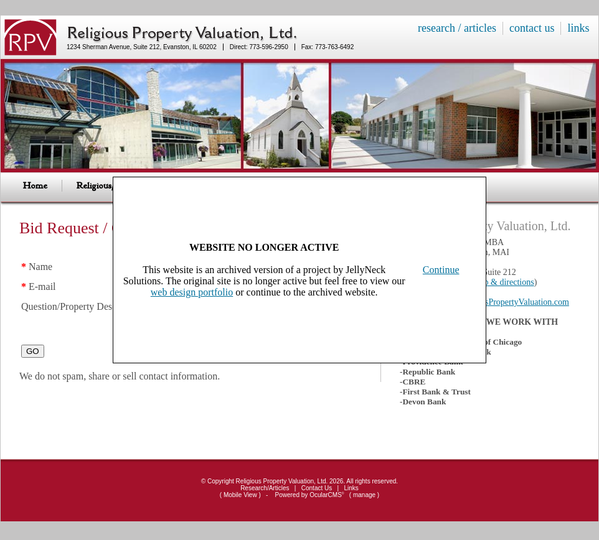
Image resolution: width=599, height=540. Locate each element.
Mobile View (240, 494)
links (578, 28)
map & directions (503, 282)
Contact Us (316, 488)
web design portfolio (192, 292)
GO (32, 358)
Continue (441, 269)
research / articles (457, 28)
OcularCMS (326, 494)
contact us (531, 28)
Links (351, 488)
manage (364, 494)
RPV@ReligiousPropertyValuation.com (499, 302)
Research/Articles (264, 488)
